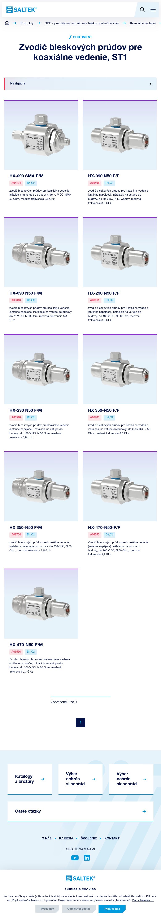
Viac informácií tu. (143, 900)
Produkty (27, 23)
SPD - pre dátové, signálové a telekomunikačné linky (82, 23)
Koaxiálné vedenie (143, 23)
